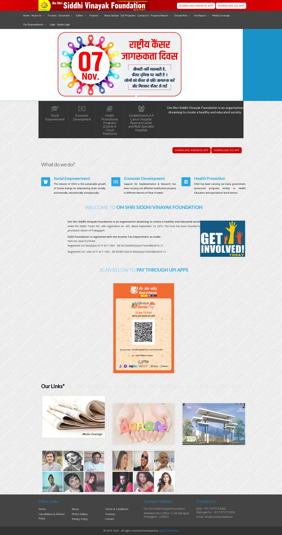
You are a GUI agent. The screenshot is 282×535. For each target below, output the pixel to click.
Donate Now (181, 15)
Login (52, 24)
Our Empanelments (33, 24)
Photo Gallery (80, 514)
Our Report (200, 15)
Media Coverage (221, 15)
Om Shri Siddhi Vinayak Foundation (164, 508)
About (75, 509)
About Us (36, 15)
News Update (111, 15)
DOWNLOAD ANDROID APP (196, 5)
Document (63, 15)
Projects (94, 15)
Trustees (52, 15)
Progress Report (159, 15)
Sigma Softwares (168, 530)
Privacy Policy (80, 519)
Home (26, 15)
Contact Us (143, 15)
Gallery (79, 15)
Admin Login (63, 24)
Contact (109, 519)
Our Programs (127, 15)
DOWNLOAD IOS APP (231, 5)
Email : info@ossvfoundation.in (214, 516)
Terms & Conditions (116, 509)
